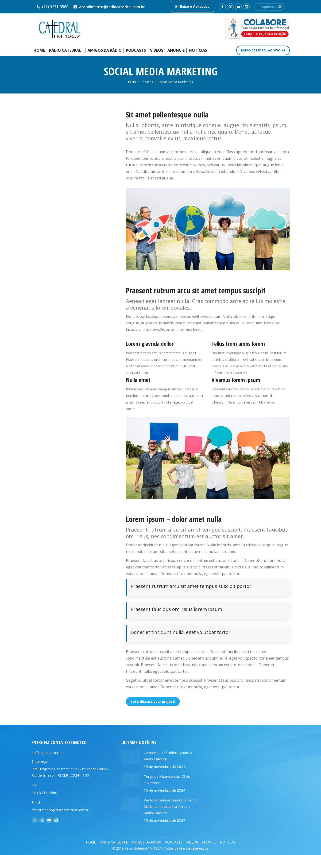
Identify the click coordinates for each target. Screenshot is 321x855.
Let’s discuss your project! (153, 701)
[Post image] (130, 757)
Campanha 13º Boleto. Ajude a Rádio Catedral (168, 755)
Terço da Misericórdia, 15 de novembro (167, 779)
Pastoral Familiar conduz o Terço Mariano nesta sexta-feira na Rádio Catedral (170, 806)
